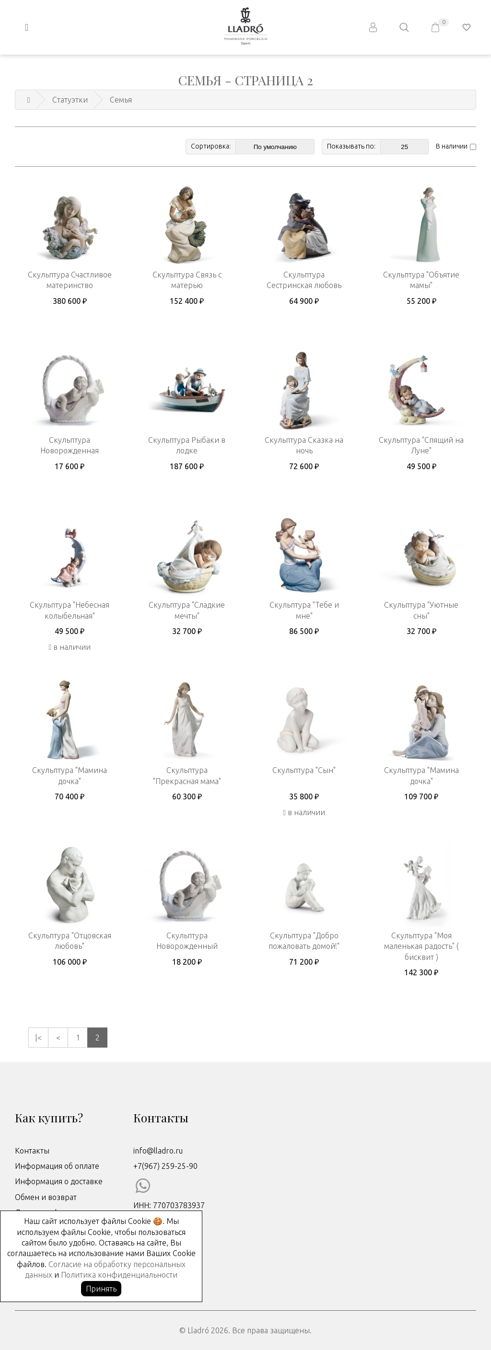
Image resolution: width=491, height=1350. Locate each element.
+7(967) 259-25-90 (165, 1166)
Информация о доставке (59, 1181)
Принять (101, 1288)
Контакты (32, 1150)
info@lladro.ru (158, 1150)
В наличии (452, 146)
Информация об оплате (57, 1166)
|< (38, 1037)
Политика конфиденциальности (119, 1274)
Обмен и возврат (46, 1197)
